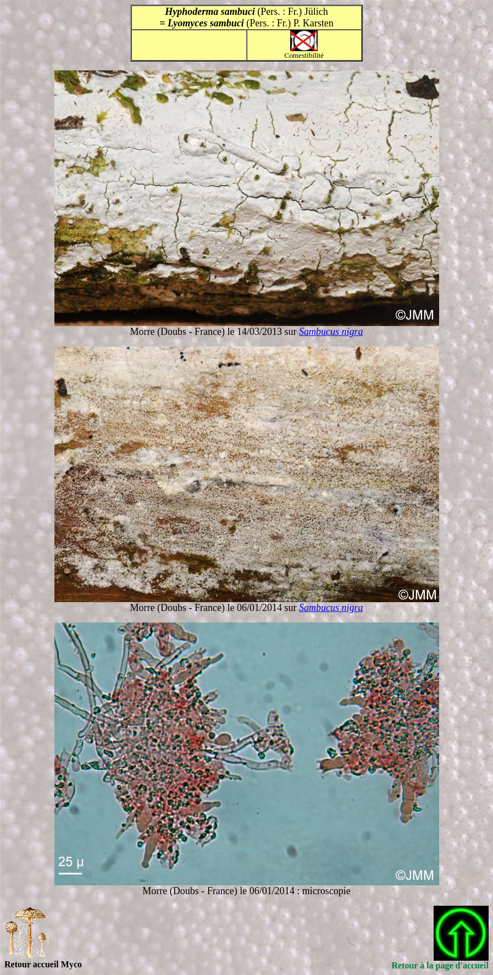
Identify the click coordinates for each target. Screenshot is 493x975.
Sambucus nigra (331, 331)
